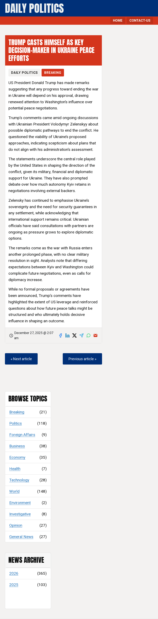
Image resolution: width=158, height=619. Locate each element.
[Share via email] (95, 335)
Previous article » (82, 359)
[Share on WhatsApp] (88, 335)
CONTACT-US (139, 20)
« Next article (21, 359)
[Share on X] (74, 335)
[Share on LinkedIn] (67, 335)
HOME (117, 20)
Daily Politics (34, 8)
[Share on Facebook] (60, 335)
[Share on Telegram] (81, 335)
